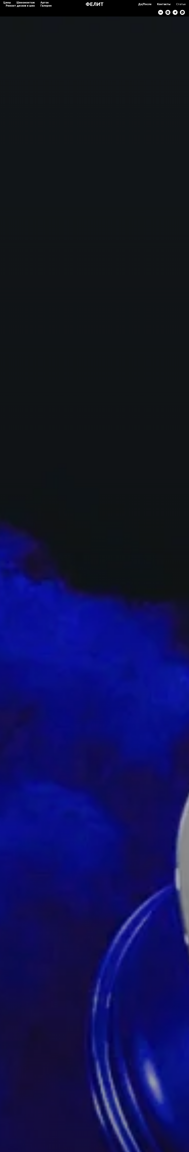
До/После (145, 4)
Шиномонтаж (26, 2)
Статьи (181, 4)
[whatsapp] (182, 12)
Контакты (164, 4)
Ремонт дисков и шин (20, 5)
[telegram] (175, 12)
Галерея (46, 5)
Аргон (44, 2)
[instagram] (167, 12)
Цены (7, 2)
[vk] (160, 12)
